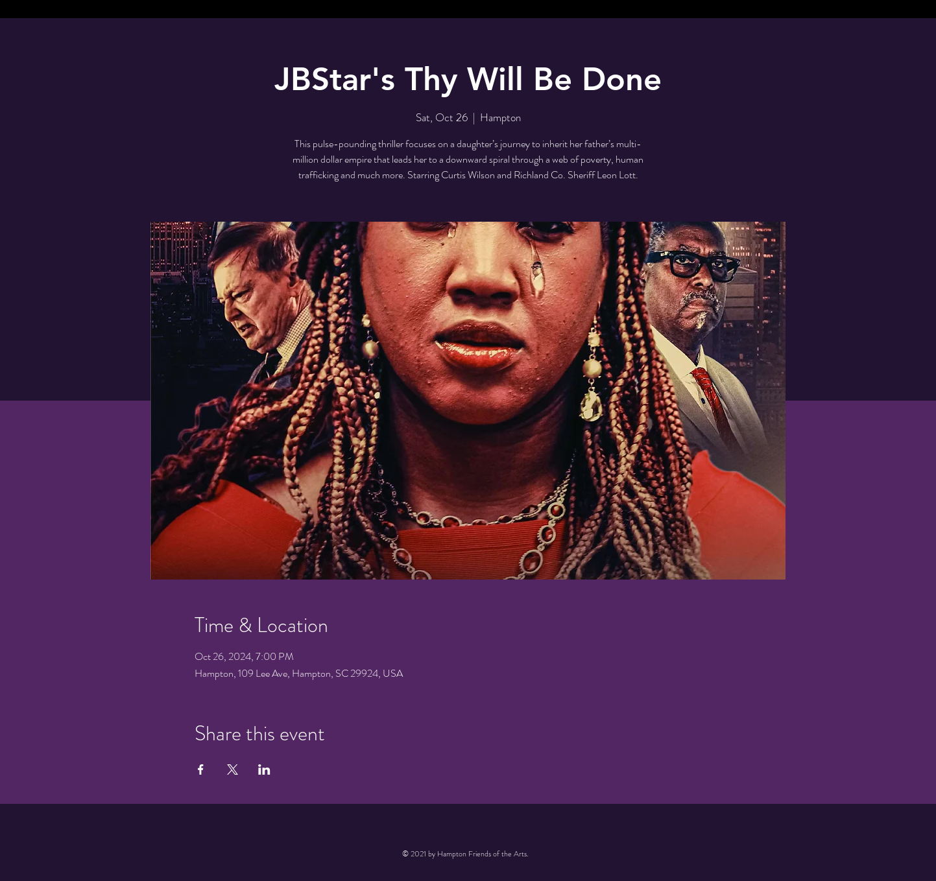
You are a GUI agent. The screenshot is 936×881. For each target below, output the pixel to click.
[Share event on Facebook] (201, 769)
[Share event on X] (232, 769)
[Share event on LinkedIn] (264, 769)
